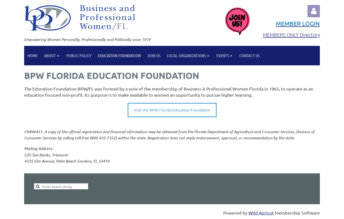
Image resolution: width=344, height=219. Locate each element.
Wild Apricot (261, 212)
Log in (314, 11)
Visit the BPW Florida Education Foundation (172, 109)
